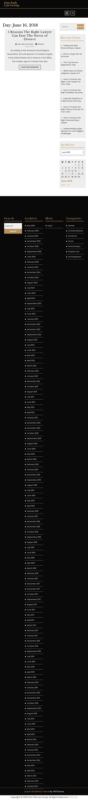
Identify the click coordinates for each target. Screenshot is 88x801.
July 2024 (31, 509)
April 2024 (31, 520)
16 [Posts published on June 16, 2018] (79, 171)
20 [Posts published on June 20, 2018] (69, 174)
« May (63, 185)
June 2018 (31, 774)
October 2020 (33, 654)
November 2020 (33, 649)
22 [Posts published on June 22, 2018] (76, 174)
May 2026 (31, 447)
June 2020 (31, 670)
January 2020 (32, 691)
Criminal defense (75, 452)
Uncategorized (74, 478)
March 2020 (32, 680)
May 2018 (30, 779)
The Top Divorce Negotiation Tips (69, 63)
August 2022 (32, 561)
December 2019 (33, 696)
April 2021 (30, 634)
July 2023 (31, 530)
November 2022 (33, 551)
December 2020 (33, 644)
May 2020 (31, 675)
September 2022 (34, 556)
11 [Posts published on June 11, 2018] (62, 171)
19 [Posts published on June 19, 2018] (66, 174)
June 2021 (31, 623)
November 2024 (33, 494)
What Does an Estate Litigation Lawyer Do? (71, 72)
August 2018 (32, 763)
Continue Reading (30, 72)
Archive (71, 447)
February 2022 (33, 592)
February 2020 (33, 686)
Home (70, 462)
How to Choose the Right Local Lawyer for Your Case (71, 81)
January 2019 (32, 738)
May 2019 (30, 722)
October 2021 (32, 608)
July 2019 (30, 712)
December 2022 (33, 545)
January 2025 (32, 488)
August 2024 (32, 504)
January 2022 (32, 597)
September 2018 (34, 758)
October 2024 (33, 499)
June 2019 (31, 717)
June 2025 (31, 478)
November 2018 (33, 748)
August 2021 (32, 613)
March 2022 (31, 587)
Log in (50, 447)
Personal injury (74, 468)
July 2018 (30, 769)
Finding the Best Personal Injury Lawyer (71, 46)
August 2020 (32, 665)
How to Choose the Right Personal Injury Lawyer (71, 120)
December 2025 (34, 462)
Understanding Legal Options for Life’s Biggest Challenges (72, 131)
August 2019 (32, 706)
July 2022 (30, 566)
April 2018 (31, 784)
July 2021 (30, 618)
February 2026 (33, 452)
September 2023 (34, 525)
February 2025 (33, 483)
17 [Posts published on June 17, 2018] (82, 171)
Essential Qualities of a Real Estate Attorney (71, 99)
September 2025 (34, 473)
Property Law (73, 473)
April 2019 (31, 727)
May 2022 (31, 577)
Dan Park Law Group (11, 4)
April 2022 (31, 582)
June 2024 (31, 514)
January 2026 (32, 457)
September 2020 (34, 660)
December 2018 (33, 743)
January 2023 (32, 540)
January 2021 (32, 639)
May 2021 (30, 629)
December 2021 (33, 603)
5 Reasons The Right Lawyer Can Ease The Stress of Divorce (30, 63)
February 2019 (32, 732)
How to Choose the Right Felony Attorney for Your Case (72, 109)
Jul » (68, 185)
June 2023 (31, 535)
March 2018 (31, 789)
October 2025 (33, 468)
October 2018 (32, 753)
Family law (72, 457)
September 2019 (34, 701)
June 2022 (31, 571)
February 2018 (32, 795)
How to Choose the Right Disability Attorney (72, 91)
